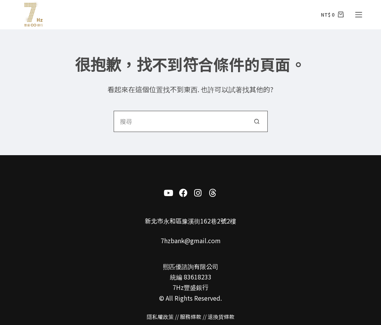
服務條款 (190, 316)
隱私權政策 (160, 316)
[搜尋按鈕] (257, 121)
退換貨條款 (221, 316)
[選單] (358, 14)
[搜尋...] (180, 121)
